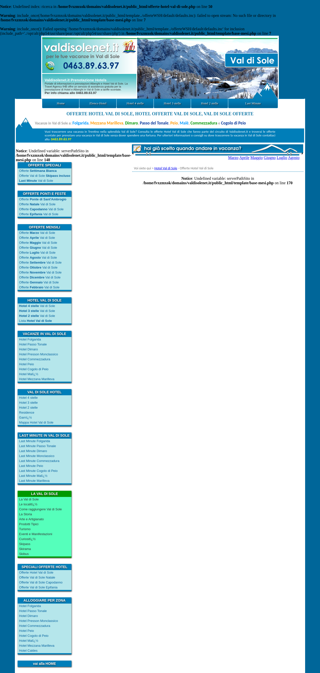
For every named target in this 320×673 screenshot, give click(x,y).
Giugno (270, 157)
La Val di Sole (29, 499)
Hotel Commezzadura (34, 359)
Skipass (25, 544)
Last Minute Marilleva (34, 481)
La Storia (25, 514)
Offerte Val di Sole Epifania (38, 587)
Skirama (25, 549)
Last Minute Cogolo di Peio (38, 471)
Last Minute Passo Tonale (37, 446)
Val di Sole (36, 181)
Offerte (38, 171)
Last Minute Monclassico (36, 456)
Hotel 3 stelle (172, 103)
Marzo (233, 157)
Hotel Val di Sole (165, 168)
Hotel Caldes (28, 650)
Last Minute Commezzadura (39, 461)
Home (61, 103)
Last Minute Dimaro (33, 451)
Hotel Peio (26, 364)
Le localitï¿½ (28, 504)
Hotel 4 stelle (135, 103)
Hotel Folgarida (30, 339)
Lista (35, 321)
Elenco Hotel (98, 103)
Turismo (25, 529)
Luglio (282, 157)
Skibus (24, 554)
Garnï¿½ (25, 417)
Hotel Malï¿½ (28, 374)
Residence (26, 412)
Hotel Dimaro (28, 349)
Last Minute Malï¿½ (33, 476)
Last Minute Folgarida (34, 441)
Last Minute (253, 103)
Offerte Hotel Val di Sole (36, 572)
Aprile (244, 157)
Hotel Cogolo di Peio (34, 369)
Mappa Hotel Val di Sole (36, 422)
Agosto (293, 157)
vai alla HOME (44, 664)
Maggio (256, 157)
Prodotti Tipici (28, 524)
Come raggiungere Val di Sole (40, 509)
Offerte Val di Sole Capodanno (41, 582)
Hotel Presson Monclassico (38, 354)
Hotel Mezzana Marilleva (36, 379)
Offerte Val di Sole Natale (37, 577)
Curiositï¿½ (27, 539)
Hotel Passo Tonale (33, 344)
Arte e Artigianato (31, 519)
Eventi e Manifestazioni (35, 534)
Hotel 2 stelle (209, 103)
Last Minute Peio (31, 466)
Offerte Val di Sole (44, 176)
